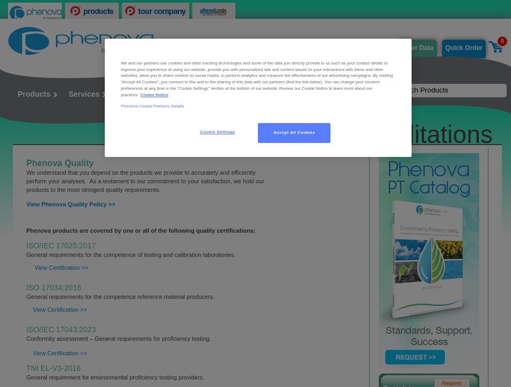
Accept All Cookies (294, 132)
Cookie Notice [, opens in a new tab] (154, 94)
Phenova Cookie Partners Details (152, 106)
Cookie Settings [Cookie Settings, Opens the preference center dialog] (217, 132)
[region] (258, 98)
